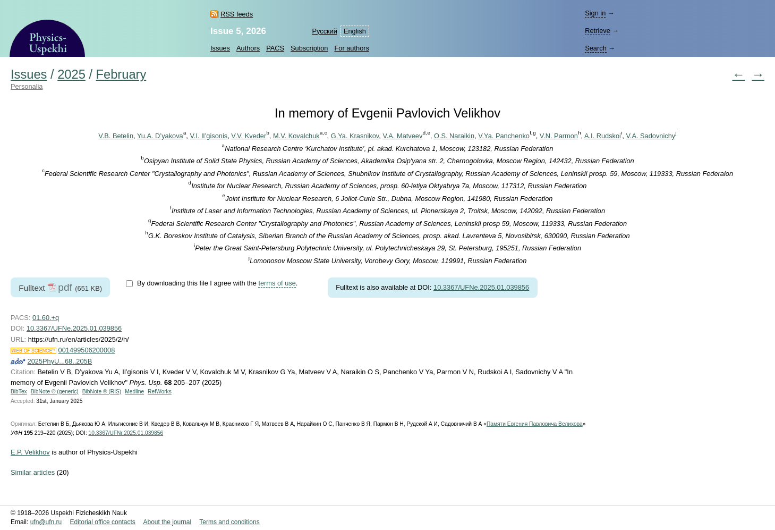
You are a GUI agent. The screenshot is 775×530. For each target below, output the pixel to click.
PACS (275, 48)
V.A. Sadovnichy (650, 136)
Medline (134, 391)
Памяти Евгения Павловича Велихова (535, 424)
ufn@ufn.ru (46, 522)
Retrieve (597, 31)
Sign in (595, 13)
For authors (351, 48)
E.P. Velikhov (30, 452)
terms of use (276, 283)
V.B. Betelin (115, 136)
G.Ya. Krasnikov (355, 136)
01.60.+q (45, 318)
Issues (220, 48)
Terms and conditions (229, 522)
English (355, 31)
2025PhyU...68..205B (60, 361)
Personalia (26, 86)
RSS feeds (236, 14)
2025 (71, 74)
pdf (65, 287)
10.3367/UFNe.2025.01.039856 (481, 287)
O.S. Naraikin (454, 136)
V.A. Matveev (402, 136)
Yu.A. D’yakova (160, 136)
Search (596, 48)
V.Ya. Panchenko (504, 136)
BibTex (19, 391)
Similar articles (33, 472)
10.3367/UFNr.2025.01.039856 (126, 433)
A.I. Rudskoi (602, 136)
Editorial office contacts (102, 522)
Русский (324, 31)
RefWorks (160, 391)
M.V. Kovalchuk (296, 136)
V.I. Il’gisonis (208, 136)
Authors (248, 48)
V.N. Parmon (559, 136)
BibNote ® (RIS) (102, 391)
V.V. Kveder (248, 136)
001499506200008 (86, 350)
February (121, 74)
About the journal (167, 522)
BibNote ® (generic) (55, 391)
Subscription (309, 48)
